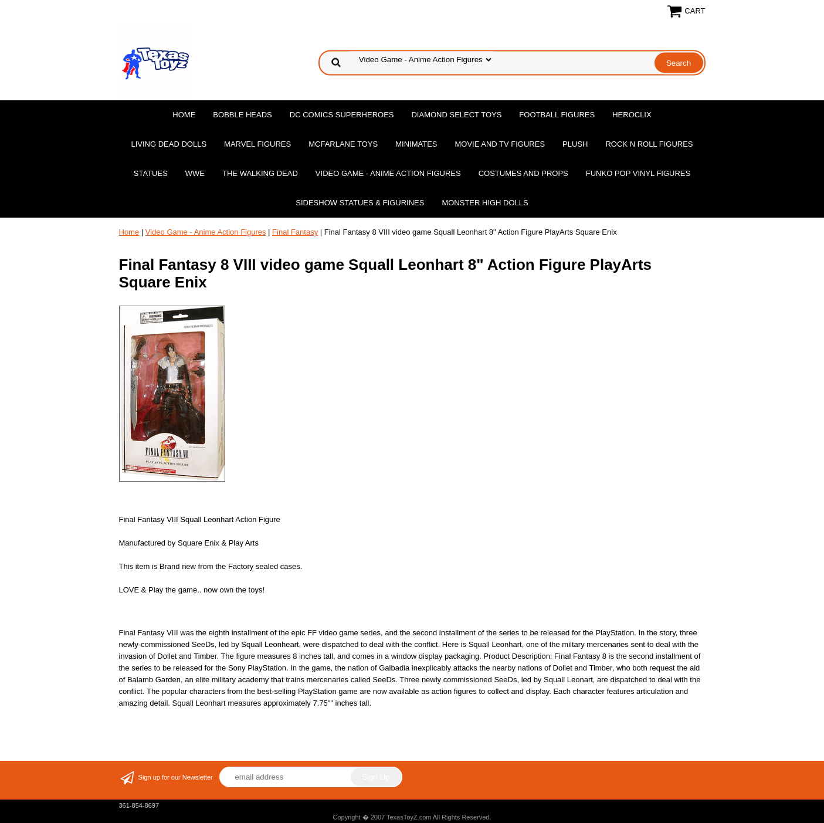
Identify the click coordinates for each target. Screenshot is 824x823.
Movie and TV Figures (500, 144)
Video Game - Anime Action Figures (388, 173)
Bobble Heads (242, 114)
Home (183, 114)
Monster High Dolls (485, 202)
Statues (151, 173)
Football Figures (557, 114)
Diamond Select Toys (456, 114)
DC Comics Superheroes (342, 114)
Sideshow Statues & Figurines (360, 202)
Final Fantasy (295, 232)
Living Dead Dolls (168, 144)
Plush (575, 144)
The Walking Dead (260, 173)
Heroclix (631, 114)
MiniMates (416, 144)
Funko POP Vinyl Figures (638, 173)
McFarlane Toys (343, 144)
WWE (195, 173)
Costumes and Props (523, 173)
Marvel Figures (257, 144)
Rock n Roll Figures (649, 144)
